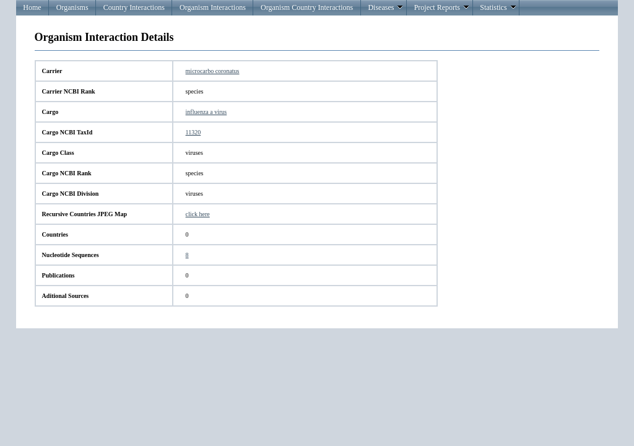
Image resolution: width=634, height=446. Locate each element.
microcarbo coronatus (213, 71)
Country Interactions (134, 7)
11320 (193, 132)
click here (198, 214)
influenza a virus (206, 111)
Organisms (72, 7)
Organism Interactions (213, 7)
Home (32, 7)
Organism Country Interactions (307, 7)
